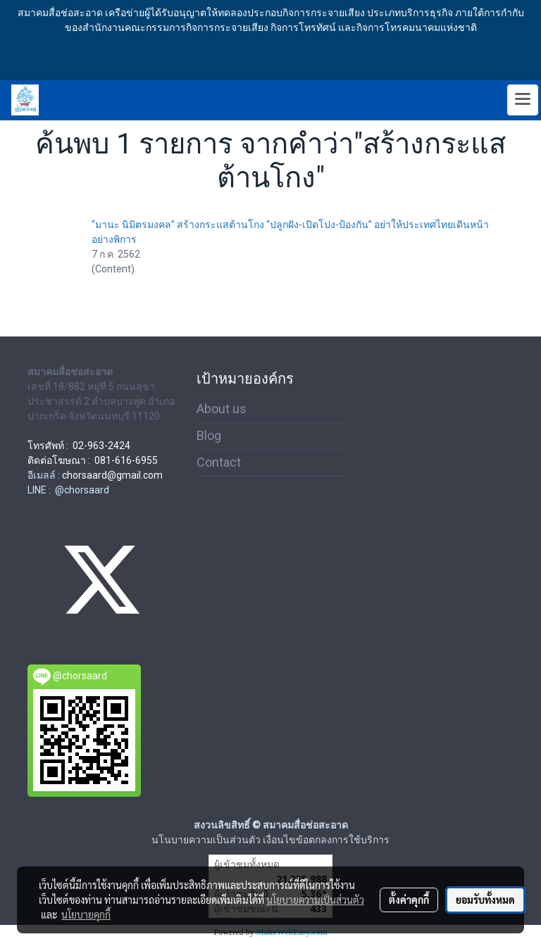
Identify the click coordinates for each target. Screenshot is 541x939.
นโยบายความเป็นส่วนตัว (315, 899)
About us (222, 408)
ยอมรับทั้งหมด (485, 899)
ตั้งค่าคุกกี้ (409, 899)
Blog (209, 435)
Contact (219, 462)
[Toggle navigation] (522, 99)
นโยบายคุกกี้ (86, 914)
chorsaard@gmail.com (112, 475)
